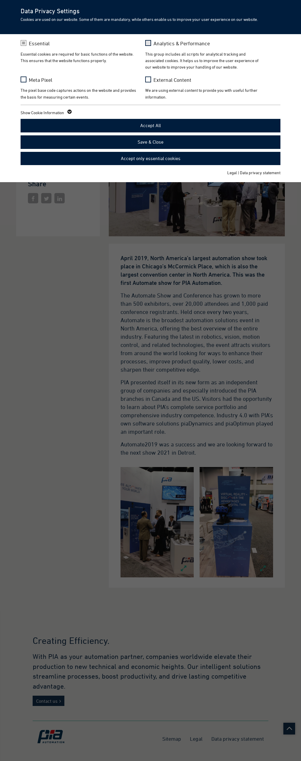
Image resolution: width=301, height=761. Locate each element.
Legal (232, 172)
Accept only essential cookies (150, 158)
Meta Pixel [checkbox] (40, 80)
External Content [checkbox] (172, 80)
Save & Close (150, 141)
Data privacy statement (260, 172)
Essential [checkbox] (39, 43)
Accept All (150, 125)
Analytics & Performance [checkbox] (181, 43)
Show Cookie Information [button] (46, 112)
